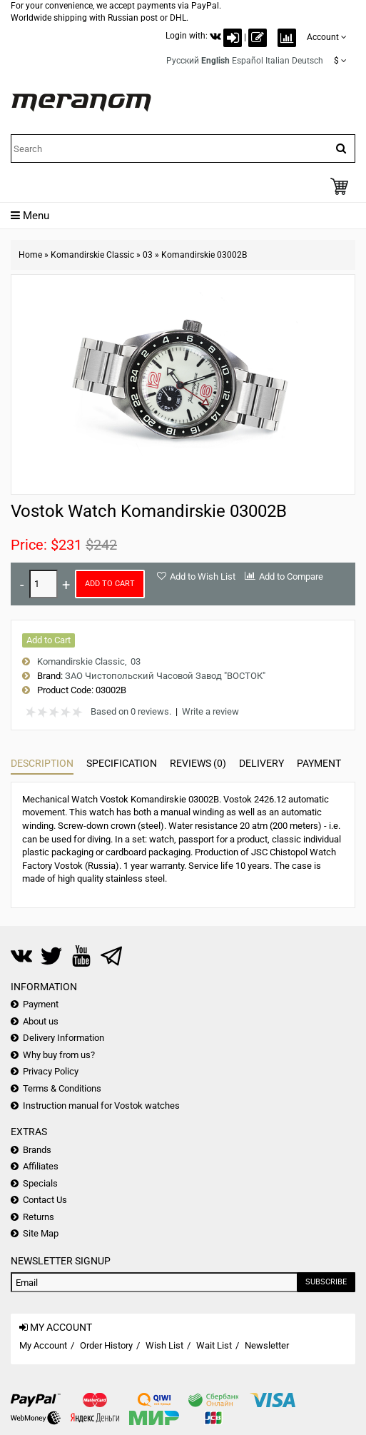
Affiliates (41, 1166)
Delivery (261, 763)
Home (30, 255)
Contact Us (45, 1199)
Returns (38, 1217)
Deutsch (307, 61)
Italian (277, 61)
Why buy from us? (59, 1054)
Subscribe (326, 1282)
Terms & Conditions (62, 1088)
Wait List (214, 1345)
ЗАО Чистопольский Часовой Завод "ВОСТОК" (165, 675)
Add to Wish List (202, 576)
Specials (40, 1183)
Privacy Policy (50, 1071)
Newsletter (267, 1345)
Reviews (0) (198, 763)
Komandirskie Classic (92, 255)
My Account (43, 1345)
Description (42, 763)
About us (41, 1021)
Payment (319, 763)
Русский (182, 61)
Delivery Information (63, 1037)
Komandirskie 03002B (204, 255)
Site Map (41, 1233)
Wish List (164, 1345)
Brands (37, 1149)
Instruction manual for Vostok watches (101, 1105)
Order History (106, 1345)
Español (247, 61)
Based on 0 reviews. (131, 711)
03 (148, 255)
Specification (121, 763)
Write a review (210, 711)
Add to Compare (291, 576)
